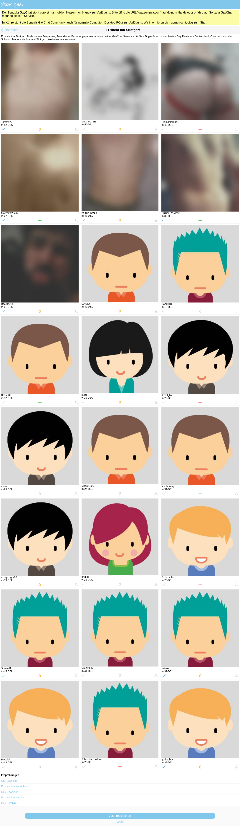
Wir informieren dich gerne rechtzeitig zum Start (175, 22)
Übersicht (9, 30)
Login (120, 821)
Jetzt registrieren (120, 815)
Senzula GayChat (220, 12)
